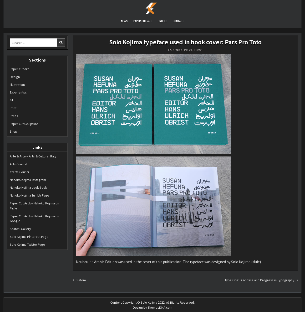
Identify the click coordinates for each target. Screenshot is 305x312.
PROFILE (162, 21)
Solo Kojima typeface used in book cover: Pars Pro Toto (185, 42)
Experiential (18, 92)
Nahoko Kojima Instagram (28, 179)
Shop (13, 131)
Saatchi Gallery (20, 228)
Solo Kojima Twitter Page (27, 244)
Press (14, 116)
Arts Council (18, 164)
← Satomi (79, 280)
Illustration (17, 84)
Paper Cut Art (19, 69)
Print (13, 108)
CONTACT (178, 21)
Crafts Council (20, 172)
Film (12, 100)
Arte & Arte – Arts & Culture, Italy (33, 156)
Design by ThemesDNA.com (152, 307)
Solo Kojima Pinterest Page (29, 236)
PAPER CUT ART (142, 21)
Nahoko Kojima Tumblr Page (29, 195)
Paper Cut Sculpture (24, 123)
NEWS (124, 21)
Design (15, 76)
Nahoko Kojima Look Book (28, 187)
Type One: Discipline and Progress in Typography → (261, 280)
